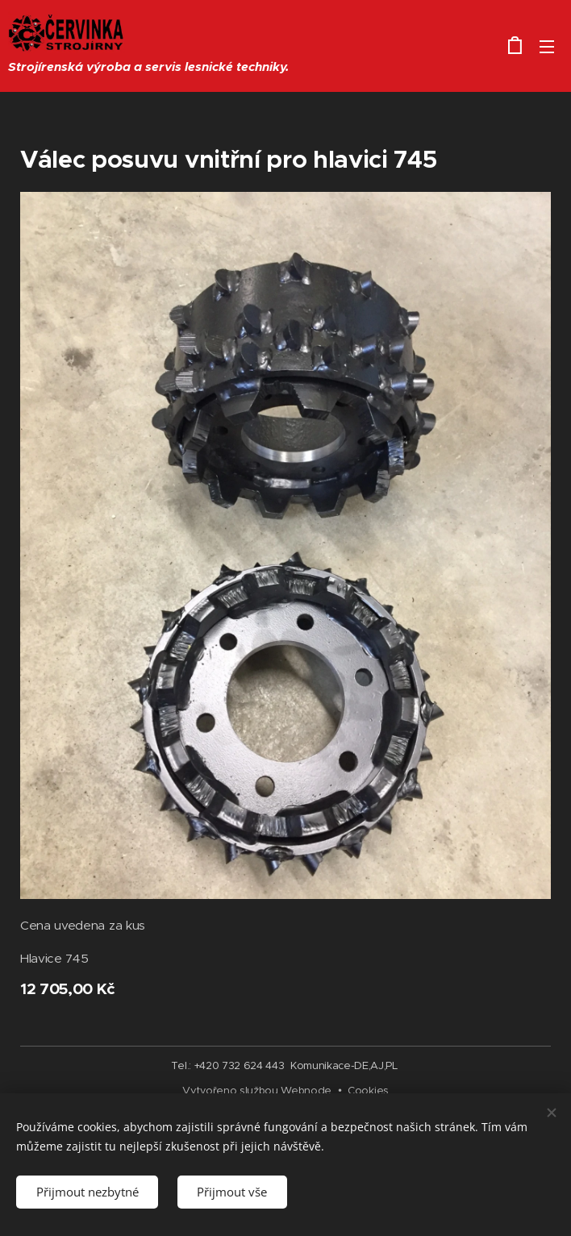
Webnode (306, 1090)
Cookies (368, 1090)
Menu (547, 47)
